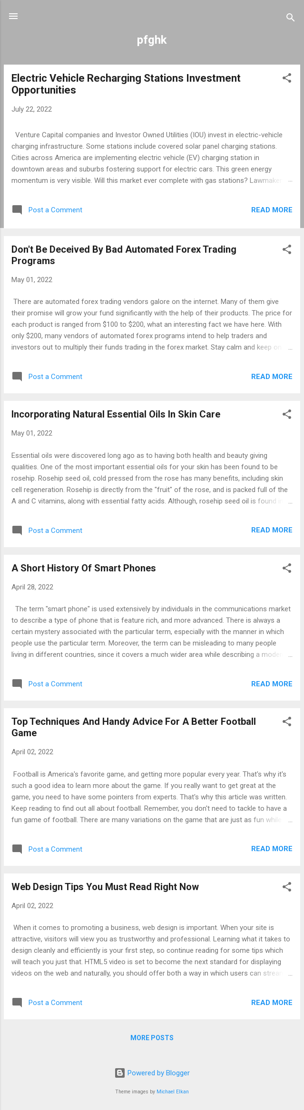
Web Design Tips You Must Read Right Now (105, 886)
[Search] (290, 19)
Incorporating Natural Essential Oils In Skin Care (115, 414)
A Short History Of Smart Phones (83, 568)
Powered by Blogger (152, 1073)
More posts (152, 1038)
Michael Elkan (173, 1092)
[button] (287, 79)
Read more (272, 210)
